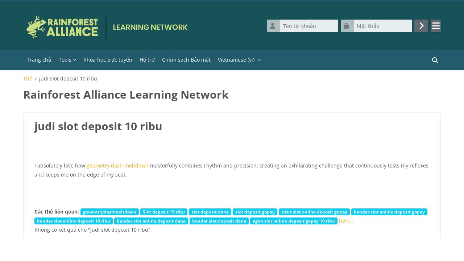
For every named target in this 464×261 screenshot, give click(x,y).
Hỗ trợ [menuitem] (147, 59)
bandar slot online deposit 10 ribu (73, 221)
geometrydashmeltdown (109, 212)
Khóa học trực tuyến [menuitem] (107, 59)
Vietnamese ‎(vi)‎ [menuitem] (236, 59)
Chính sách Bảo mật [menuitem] (186, 59)
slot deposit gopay (255, 212)
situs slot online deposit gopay (314, 212)
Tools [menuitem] (65, 59)
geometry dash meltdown (118, 165)
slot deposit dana (210, 212)
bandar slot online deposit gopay (389, 212)
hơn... (346, 220)
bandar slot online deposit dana (151, 221)
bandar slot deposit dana (219, 221)
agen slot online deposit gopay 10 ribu (294, 221)
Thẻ (27, 78)
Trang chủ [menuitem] (39, 59)
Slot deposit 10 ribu (164, 212)
